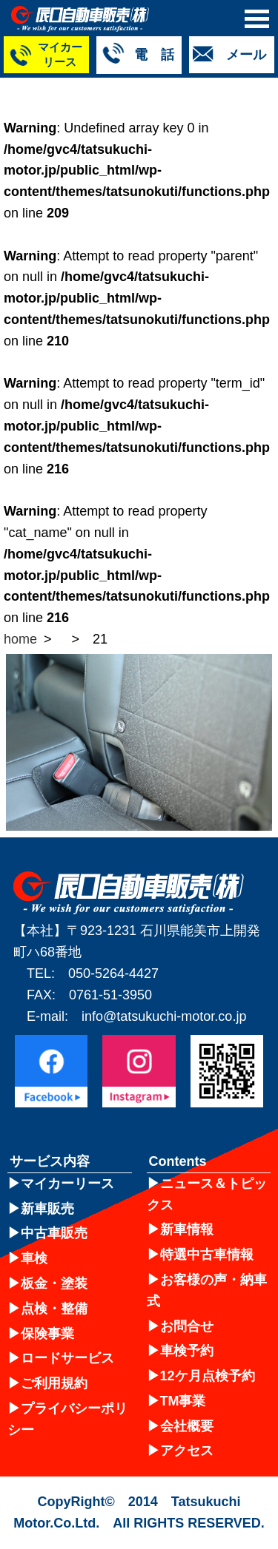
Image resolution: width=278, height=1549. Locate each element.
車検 (34, 1258)
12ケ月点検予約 (207, 1376)
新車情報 (187, 1229)
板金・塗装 (54, 1283)
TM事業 (183, 1401)
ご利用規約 (54, 1383)
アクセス (187, 1450)
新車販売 (47, 1208)
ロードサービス (67, 1358)
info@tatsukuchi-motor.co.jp (164, 1016)
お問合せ (187, 1326)
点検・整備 (54, 1308)
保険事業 (47, 1333)
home (20, 639)
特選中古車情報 (207, 1254)
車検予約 (187, 1350)
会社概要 (187, 1426)
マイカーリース (67, 1183)
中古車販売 (54, 1233)
